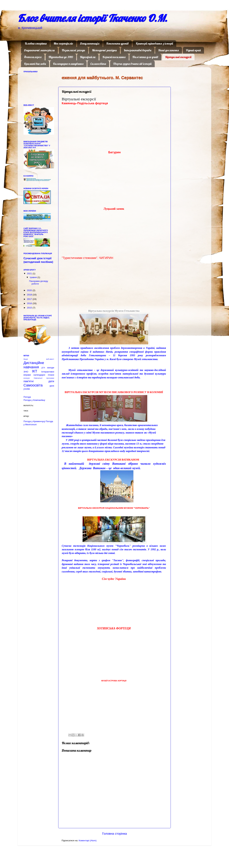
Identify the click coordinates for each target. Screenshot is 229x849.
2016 (30, 303)
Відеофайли (87, 57)
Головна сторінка (36, 43)
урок (51, 385)
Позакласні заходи (73, 50)
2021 (30, 273)
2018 (30, 294)
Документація (89, 43)
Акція (25, 359)
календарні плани (44, 375)
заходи (50, 367)
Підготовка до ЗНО (60, 57)
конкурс (26, 378)
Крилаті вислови (35, 64)
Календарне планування (68, 64)
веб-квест (50, 359)
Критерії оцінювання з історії (154, 43)
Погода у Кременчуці (34, 421)
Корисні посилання (114, 57)
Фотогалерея (33, 57)
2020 (30, 290)
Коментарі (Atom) (87, 840)
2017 (30, 299)
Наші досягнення (168, 50)
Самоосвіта (98, 64)
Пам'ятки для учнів (145, 57)
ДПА (43, 368)
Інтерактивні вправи (137, 50)
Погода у (34, 400)
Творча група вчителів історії (132, 64)
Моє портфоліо (63, 43)
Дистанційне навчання (33, 365)
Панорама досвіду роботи (38, 282)
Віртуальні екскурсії (178, 57)
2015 (30, 307)
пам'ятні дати (38, 381)
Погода (27, 397)
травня (33, 277)
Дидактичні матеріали (39, 50)
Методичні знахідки (104, 50)
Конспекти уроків (117, 43)
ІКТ (34, 371)
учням (26, 389)
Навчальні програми (44, 378)
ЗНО (25, 371)
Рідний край (193, 50)
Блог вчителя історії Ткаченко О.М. (92, 18)
